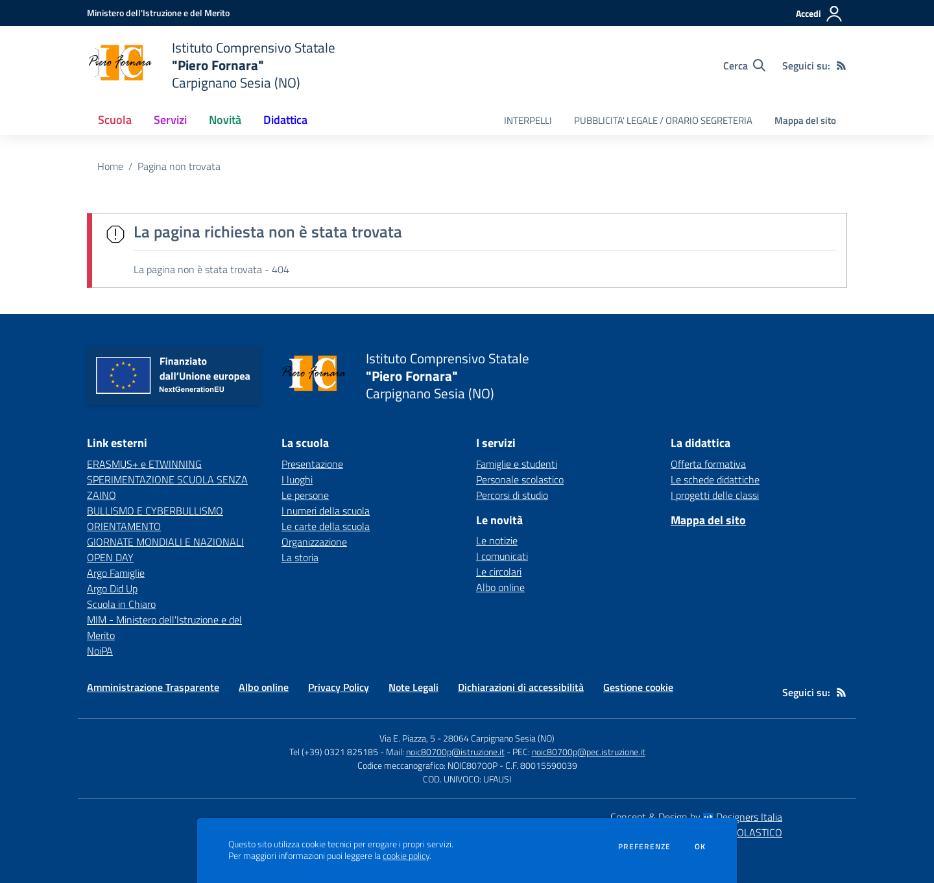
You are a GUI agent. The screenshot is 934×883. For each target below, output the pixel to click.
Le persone (305, 495)
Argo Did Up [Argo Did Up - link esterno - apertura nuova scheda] (112, 588)
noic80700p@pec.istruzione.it (588, 751)
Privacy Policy (338, 687)
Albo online (500, 587)
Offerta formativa (708, 464)
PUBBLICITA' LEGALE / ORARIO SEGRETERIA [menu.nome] (663, 120)
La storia (299, 557)
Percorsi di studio (512, 495)
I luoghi (297, 479)
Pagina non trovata (179, 166)
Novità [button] (225, 119)
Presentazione (312, 464)
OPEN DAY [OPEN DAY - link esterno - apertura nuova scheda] (110, 557)
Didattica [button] (285, 119)
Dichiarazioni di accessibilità (521, 687)
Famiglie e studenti (516, 464)
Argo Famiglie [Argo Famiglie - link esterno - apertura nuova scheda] (116, 573)
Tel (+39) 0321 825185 (333, 751)
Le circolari (498, 571)
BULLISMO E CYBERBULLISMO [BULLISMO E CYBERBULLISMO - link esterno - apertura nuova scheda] (155, 510)
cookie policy (406, 856)
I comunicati (502, 556)
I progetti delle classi (715, 495)
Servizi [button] (170, 119)
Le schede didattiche (715, 479)
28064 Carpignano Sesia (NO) (499, 738)
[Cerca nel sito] (744, 65)
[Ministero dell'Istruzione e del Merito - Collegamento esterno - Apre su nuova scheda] (158, 12)
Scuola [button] (115, 119)
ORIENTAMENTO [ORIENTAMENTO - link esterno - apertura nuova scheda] (124, 526)
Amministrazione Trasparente (153, 687)
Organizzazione (314, 542)
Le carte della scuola (325, 526)
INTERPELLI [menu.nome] (528, 120)
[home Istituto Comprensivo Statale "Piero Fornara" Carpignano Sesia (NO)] (211, 65)
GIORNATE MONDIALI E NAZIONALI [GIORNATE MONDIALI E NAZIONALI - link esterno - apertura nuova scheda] (165, 542)
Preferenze (644, 847)
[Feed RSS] (841, 65)
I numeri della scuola (325, 510)
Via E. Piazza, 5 (407, 738)
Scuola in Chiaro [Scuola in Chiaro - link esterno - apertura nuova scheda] (121, 604)
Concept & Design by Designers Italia (696, 817)
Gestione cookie (638, 687)
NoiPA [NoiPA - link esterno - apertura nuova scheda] (100, 651)
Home (110, 166)
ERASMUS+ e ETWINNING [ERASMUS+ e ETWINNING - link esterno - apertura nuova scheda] (144, 464)
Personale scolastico (520, 479)
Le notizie (497, 540)
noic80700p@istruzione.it (455, 751)
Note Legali (413, 687)
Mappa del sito (805, 120)
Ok (700, 847)
